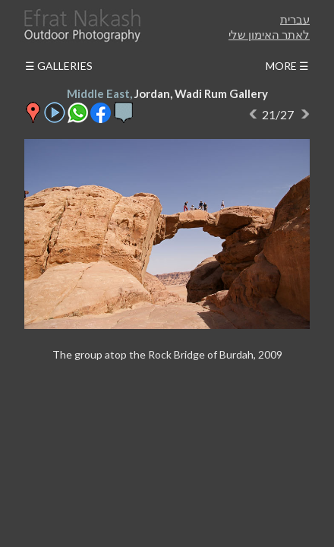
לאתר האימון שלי (269, 34)
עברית (295, 19)
